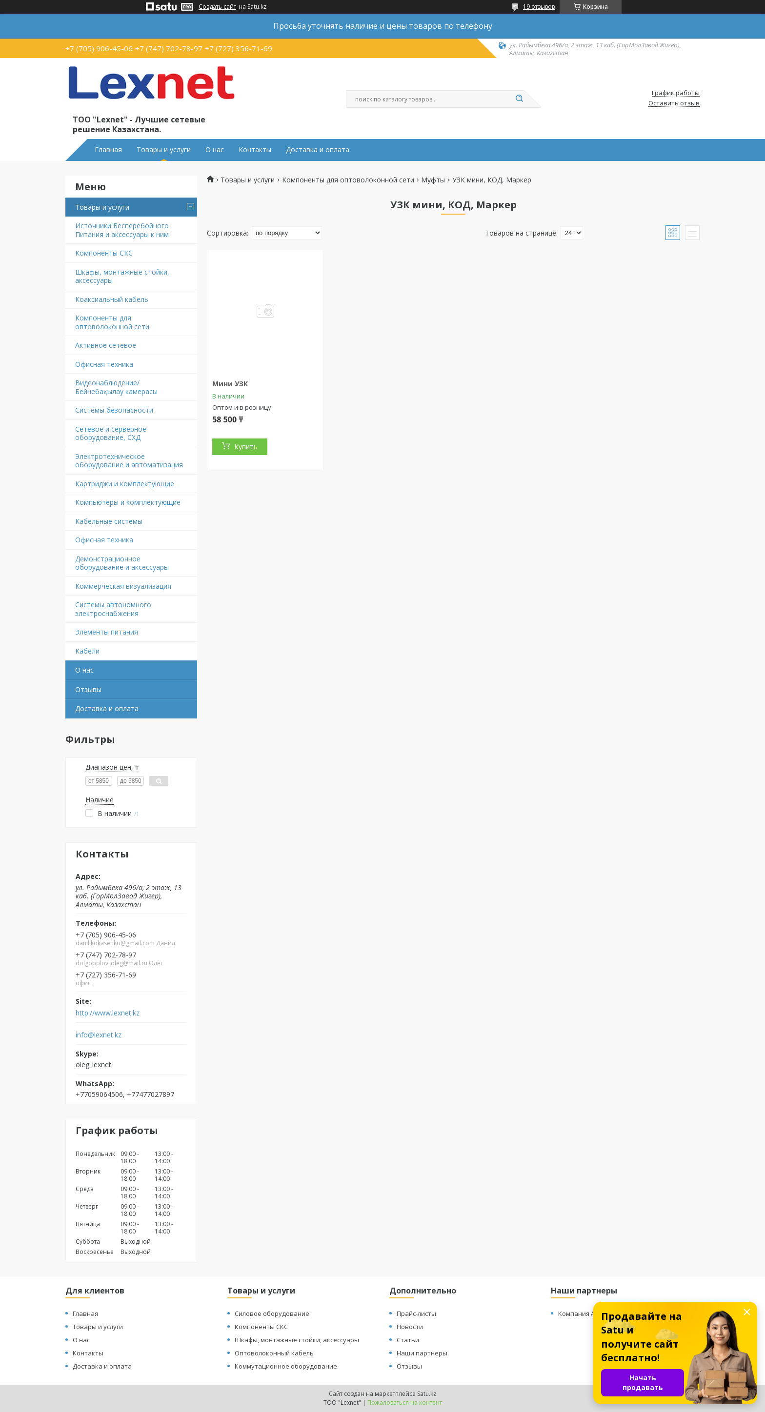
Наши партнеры (422, 1353)
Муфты (433, 180)
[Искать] (519, 99)
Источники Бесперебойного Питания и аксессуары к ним (122, 230)
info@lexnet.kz (98, 1035)
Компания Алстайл (587, 1313)
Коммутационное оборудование (286, 1366)
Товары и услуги (164, 149)
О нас (214, 149)
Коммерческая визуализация (123, 586)
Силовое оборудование (272, 1313)
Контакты (255, 149)
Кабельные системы (108, 521)
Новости (410, 1326)
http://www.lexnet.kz (108, 1013)
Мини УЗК (230, 383)
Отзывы (88, 689)
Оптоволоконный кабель (274, 1353)
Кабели (87, 651)
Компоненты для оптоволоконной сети (112, 322)
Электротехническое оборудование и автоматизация (129, 461)
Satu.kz (426, 1394)
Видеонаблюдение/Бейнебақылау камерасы (116, 387)
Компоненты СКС (104, 253)
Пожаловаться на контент (404, 1402)
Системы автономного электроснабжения (113, 609)
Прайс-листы (416, 1313)
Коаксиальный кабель (111, 299)
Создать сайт (217, 6)
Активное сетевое (105, 345)
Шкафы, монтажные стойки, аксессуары (122, 276)
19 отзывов (539, 6)
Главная (108, 149)
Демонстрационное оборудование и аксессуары (122, 563)
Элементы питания (106, 631)
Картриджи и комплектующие (124, 483)
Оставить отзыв (674, 103)
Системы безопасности (114, 410)
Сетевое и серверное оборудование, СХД (110, 433)
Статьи (408, 1339)
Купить (246, 446)
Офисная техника (104, 364)
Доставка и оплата (317, 149)
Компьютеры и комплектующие (128, 502)
